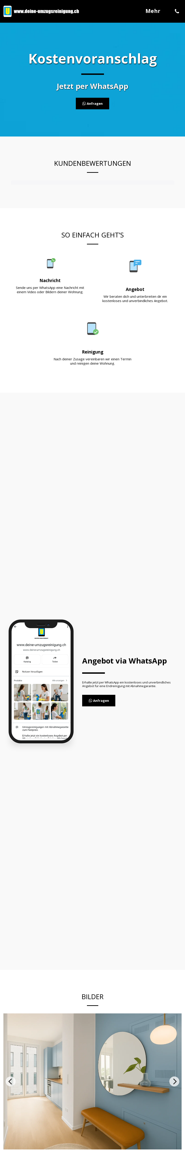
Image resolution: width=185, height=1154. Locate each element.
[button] (176, 11)
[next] (174, 1081)
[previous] (11, 1081)
